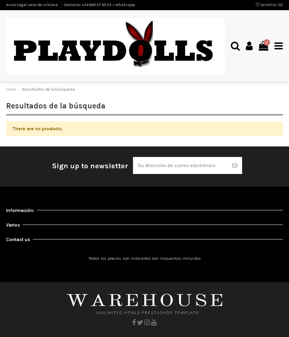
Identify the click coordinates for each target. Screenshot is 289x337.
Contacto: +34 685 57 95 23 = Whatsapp (99, 4)
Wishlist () (269, 4)
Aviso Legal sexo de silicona (32, 4)
